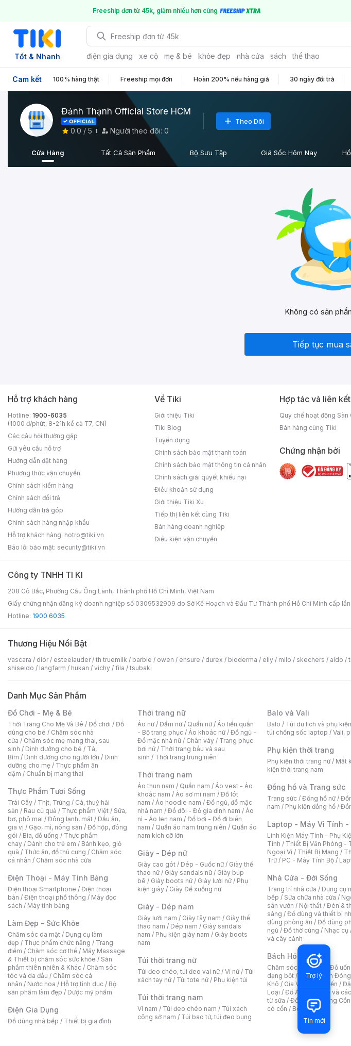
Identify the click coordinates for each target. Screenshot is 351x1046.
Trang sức (282, 798)
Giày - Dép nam (165, 906)
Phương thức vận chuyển (44, 473)
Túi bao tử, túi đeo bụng (216, 1017)
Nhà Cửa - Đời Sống (302, 877)
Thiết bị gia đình (87, 1021)
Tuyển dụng (172, 440)
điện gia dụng (109, 56)
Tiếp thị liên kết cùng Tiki (192, 514)
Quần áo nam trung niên (190, 827)
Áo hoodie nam (178, 802)
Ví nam (147, 1008)
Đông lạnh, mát (70, 819)
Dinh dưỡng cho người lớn (61, 757)
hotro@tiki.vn (84, 535)
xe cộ (148, 56)
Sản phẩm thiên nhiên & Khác (60, 963)
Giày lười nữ (215, 881)
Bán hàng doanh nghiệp (189, 526)
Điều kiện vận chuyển (185, 539)
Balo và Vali (288, 712)
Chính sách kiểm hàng (40, 485)
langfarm (52, 668)
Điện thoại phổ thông (55, 897)
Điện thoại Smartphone (42, 889)
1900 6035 (48, 616)
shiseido (21, 668)
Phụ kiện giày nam (182, 934)
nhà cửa (250, 56)
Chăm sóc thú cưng (296, 967)
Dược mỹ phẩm (89, 992)
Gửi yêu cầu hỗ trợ (34, 448)
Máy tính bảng (48, 905)
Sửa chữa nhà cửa (310, 897)
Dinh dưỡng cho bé (53, 749)
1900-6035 (49, 415)
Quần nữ (199, 724)
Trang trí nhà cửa (292, 889)
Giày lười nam (157, 918)
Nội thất (310, 905)
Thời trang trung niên (186, 757)
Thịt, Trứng (54, 802)
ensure (189, 659)
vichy (102, 668)
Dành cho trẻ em (51, 844)
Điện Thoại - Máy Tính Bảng (58, 877)
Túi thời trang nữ (167, 960)
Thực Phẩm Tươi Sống (46, 791)
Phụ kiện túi (231, 980)
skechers (310, 659)
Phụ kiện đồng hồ (310, 806)
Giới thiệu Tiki (174, 415)
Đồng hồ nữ (319, 798)
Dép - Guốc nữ (202, 864)
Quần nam (195, 786)
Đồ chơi (100, 724)
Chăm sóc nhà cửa (63, 860)
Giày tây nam (201, 918)
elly (267, 659)
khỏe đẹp (214, 56)
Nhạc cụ (336, 930)
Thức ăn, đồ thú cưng (55, 852)
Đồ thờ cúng (301, 930)
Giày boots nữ (171, 881)
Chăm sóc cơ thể (52, 951)
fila (120, 668)
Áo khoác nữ (206, 732)
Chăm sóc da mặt (34, 934)
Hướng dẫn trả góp (35, 510)
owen (165, 659)
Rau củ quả (40, 811)
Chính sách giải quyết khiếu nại (200, 477)
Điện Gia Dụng (33, 1009)
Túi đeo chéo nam (190, 1008)
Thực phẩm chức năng (57, 943)
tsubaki (141, 668)
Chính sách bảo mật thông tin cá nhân (210, 465)
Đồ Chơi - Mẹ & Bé (40, 712)
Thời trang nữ (161, 712)
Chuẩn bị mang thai (54, 773)
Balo (273, 724)
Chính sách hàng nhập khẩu (49, 522)
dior (42, 659)
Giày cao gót (156, 864)
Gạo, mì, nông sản (55, 827)
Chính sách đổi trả (34, 498)
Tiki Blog (167, 427)
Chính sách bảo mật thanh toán (200, 452)
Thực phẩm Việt (85, 811)
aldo (336, 659)
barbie (142, 659)
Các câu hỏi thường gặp (43, 436)
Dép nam (184, 926)
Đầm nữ (171, 724)
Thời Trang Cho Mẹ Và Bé (45, 724)
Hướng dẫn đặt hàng (37, 460)
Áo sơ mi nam (196, 794)
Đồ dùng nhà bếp (33, 1021)
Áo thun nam (155, 786)
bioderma (242, 659)
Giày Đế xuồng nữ (195, 889)
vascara (19, 659)
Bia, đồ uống (41, 835)
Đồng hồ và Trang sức (306, 787)
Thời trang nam (164, 774)
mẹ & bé (178, 56)
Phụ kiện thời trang (300, 749)
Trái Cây (20, 802)
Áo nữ (145, 724)
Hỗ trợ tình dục (82, 984)
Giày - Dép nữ (162, 853)
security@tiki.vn (81, 547)
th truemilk (111, 659)
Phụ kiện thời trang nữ (298, 761)
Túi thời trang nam (170, 997)
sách (278, 56)
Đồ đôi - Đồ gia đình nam (204, 811)
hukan (80, 668)
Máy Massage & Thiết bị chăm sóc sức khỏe (66, 955)
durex (214, 659)
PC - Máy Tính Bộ (308, 860)
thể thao (306, 56)
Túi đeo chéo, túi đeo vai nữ (178, 971)
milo (284, 659)
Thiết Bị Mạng (318, 852)
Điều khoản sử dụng (184, 489)
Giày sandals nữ (188, 872)
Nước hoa (41, 984)
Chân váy (200, 740)
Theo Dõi (243, 121)
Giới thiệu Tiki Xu (179, 502)
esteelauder (72, 659)
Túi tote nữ (192, 980)
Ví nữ (232, 971)
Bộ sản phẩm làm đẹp (62, 988)
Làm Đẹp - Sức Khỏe (44, 923)
